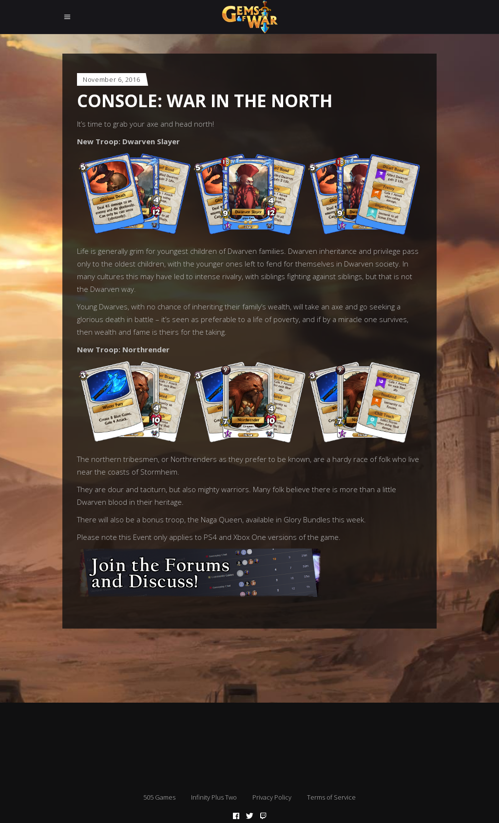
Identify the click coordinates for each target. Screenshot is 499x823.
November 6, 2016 (111, 79)
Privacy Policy (271, 797)
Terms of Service (331, 797)
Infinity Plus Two (214, 797)
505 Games (159, 797)
